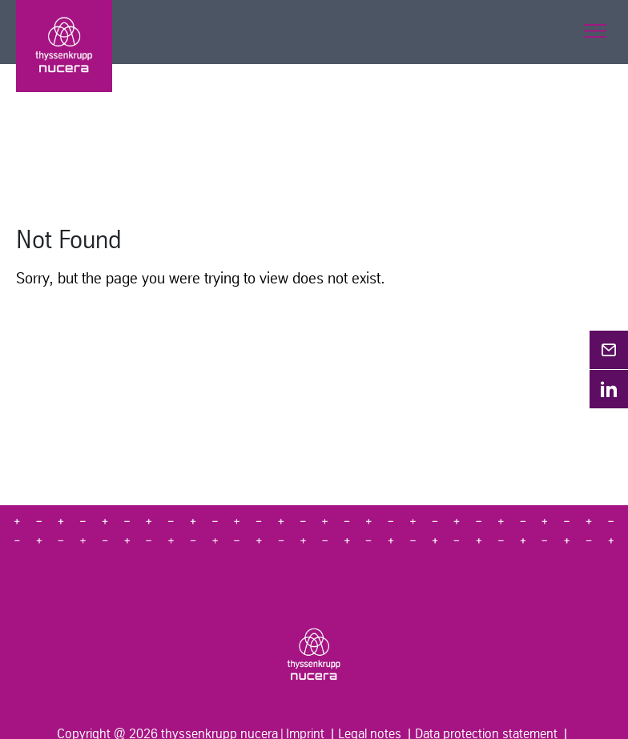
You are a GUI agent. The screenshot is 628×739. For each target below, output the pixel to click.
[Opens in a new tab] (609, 350)
